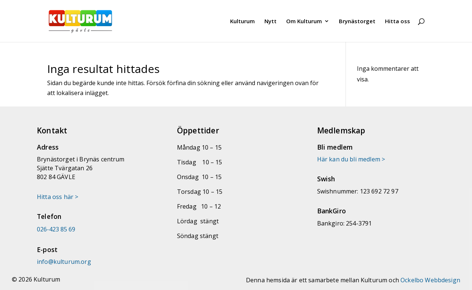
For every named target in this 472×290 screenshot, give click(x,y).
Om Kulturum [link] (304, 21)
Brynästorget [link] (357, 21)
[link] (90, 20)
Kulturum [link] (242, 21)
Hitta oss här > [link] (57, 197)
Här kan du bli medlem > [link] (351, 159)
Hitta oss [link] (397, 21)
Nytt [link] (270, 21)
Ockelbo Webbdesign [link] (430, 280)
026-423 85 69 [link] (56, 229)
